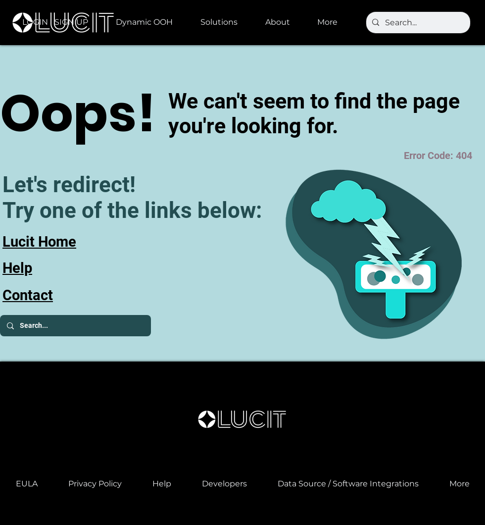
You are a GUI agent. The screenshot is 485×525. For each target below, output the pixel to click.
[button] (150, 22)
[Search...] (417, 23)
